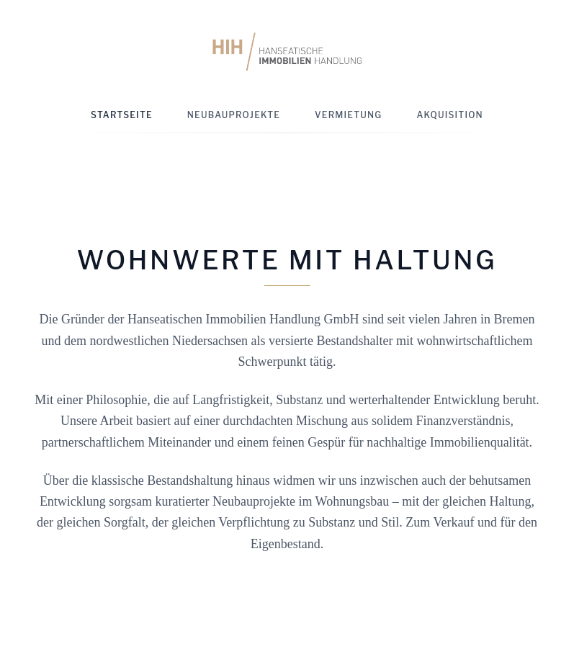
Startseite (122, 114)
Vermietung (348, 114)
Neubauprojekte (233, 114)
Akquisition (449, 114)
